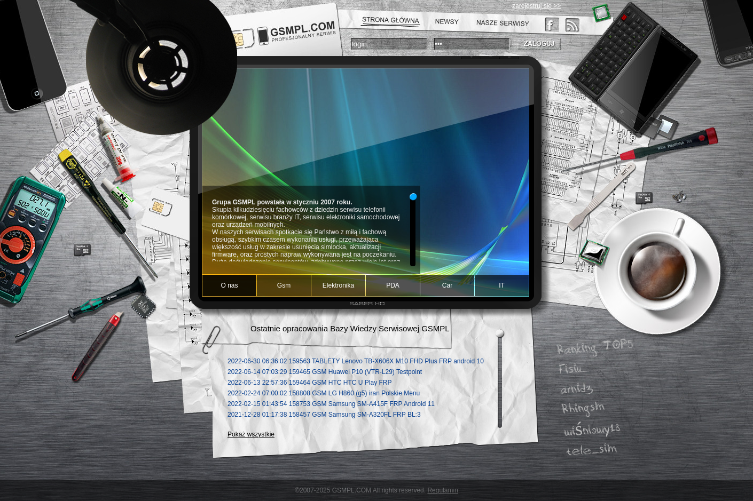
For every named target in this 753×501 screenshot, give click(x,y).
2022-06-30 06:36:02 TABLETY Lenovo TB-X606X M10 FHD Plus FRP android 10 (356, 361)
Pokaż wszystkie (251, 434)
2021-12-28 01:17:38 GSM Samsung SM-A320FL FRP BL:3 (324, 414)
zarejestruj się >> (536, 6)
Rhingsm (583, 408)
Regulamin (442, 490)
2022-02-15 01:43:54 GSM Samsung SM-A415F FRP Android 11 (331, 404)
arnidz (577, 389)
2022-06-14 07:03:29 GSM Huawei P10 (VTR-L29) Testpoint (325, 372)
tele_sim (591, 450)
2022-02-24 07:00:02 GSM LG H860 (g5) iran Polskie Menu (324, 393)
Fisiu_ (574, 369)
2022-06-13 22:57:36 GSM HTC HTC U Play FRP (309, 382)
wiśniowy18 (592, 430)
